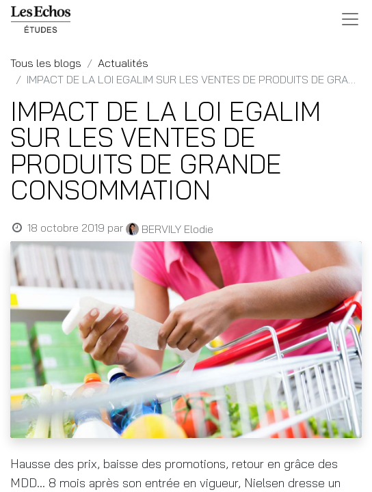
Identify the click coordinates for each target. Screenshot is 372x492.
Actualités (123, 63)
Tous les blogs (45, 63)
